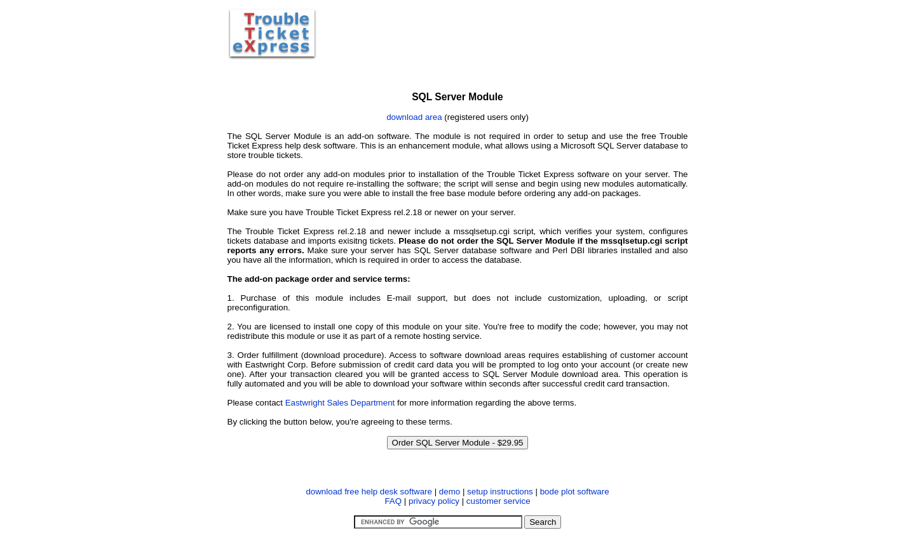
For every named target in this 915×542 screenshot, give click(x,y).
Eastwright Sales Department (340, 402)
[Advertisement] (504, 34)
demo (449, 491)
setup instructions (500, 491)
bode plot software (574, 491)
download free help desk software (369, 491)
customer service (498, 501)
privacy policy (434, 501)
